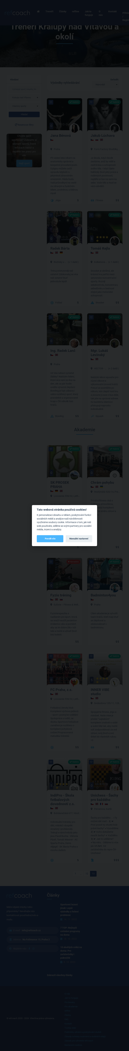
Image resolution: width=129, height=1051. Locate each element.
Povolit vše (50, 538)
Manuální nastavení (78, 538)
